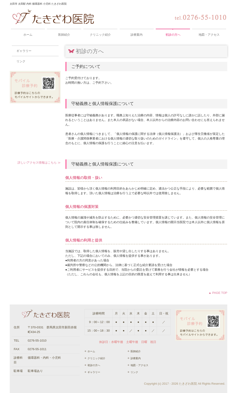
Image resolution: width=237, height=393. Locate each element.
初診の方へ (173, 34)
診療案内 (137, 34)
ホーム (27, 34)
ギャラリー (23, 51)
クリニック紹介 (100, 34)
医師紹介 (64, 34)
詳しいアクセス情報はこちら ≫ (39, 162)
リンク (20, 61)
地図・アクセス (209, 34)
